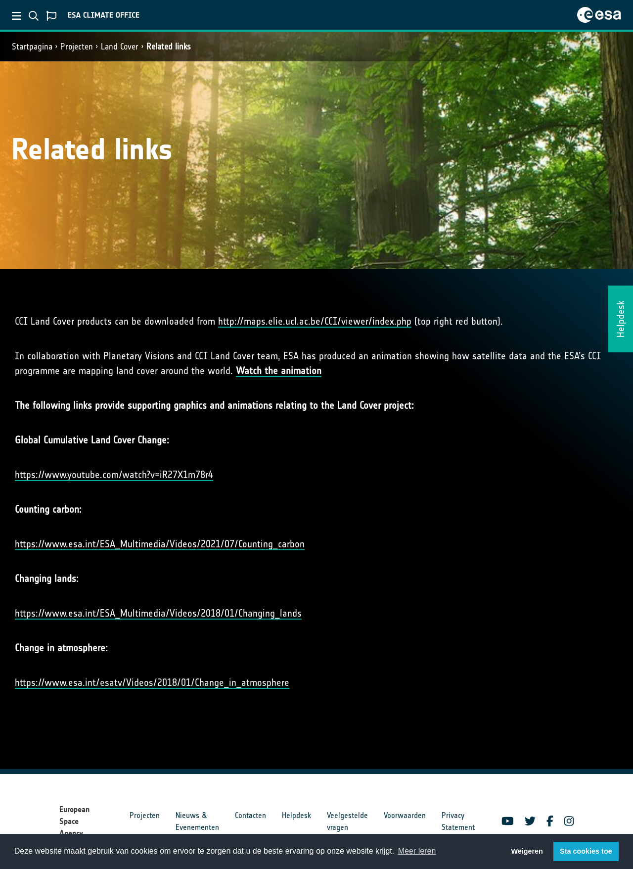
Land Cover (119, 46)
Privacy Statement (458, 821)
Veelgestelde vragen (347, 821)
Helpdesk (296, 815)
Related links (168, 46)
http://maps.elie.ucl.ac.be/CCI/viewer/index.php (314, 321)
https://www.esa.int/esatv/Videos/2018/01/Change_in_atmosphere (152, 682)
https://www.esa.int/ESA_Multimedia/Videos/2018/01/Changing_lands (158, 613)
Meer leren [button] (417, 851)
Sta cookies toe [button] (586, 851)
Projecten (76, 46)
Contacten (250, 815)
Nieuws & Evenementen (197, 821)
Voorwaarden (405, 815)
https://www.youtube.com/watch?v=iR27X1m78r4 (114, 475)
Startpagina (32, 46)
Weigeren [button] (527, 851)
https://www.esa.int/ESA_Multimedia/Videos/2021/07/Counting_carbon (160, 544)
